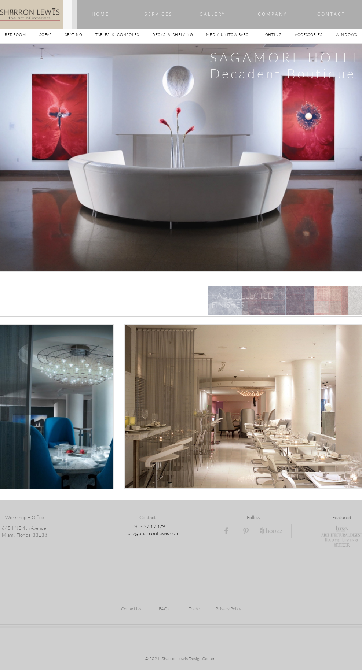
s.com (173, 533)
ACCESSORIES (315, 34)
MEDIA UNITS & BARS (227, 34)
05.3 (141, 526)
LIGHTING (278, 34)
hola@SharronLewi (146, 533)
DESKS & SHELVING (172, 34)
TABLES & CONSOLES (123, 34)
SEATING (80, 34)
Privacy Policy (228, 608)
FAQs (164, 608)
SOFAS (45, 34)
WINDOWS (346, 34)
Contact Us (131, 608)
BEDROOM (22, 34)
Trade (194, 608)
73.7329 (155, 526)
